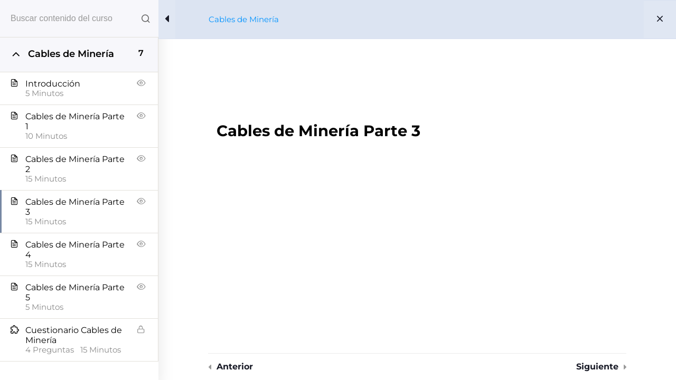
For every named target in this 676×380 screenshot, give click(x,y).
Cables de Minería (244, 19)
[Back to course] (660, 19)
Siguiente (597, 367)
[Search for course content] (145, 18)
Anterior (235, 367)
